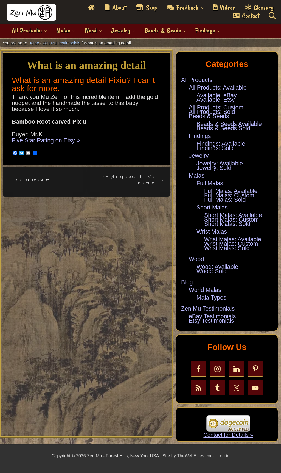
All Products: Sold (212, 112)
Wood (196, 259)
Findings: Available (220, 143)
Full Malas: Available (230, 191)
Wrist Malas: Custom (231, 243)
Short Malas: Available (233, 215)
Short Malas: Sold (227, 224)
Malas (196, 175)
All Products (196, 80)
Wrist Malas (211, 231)
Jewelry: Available (219, 163)
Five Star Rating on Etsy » (46, 140)
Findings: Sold (215, 148)
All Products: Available (218, 87)
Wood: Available (217, 267)
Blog (187, 282)
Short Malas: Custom (231, 219)
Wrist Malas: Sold (227, 248)
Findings (200, 136)
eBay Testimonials (212, 316)
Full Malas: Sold (225, 200)
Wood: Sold (211, 271)
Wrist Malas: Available (232, 239)
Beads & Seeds (209, 116)
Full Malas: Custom (229, 195)
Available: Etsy (215, 99)
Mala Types (211, 297)
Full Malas (209, 183)
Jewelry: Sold (213, 168)
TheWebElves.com (195, 455)
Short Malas (212, 207)
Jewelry (199, 156)
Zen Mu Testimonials (208, 308)
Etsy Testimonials (211, 320)
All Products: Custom (216, 107)
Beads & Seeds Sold (223, 128)
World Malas (205, 290)
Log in (224, 455)
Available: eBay (216, 95)
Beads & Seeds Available (229, 124)
